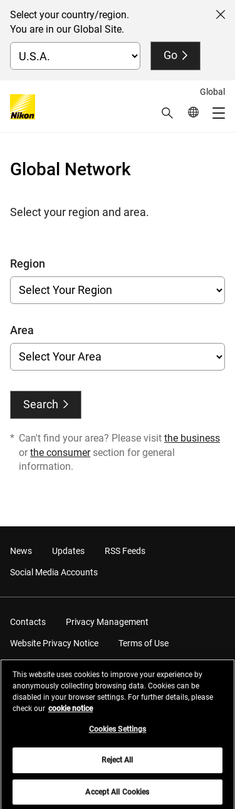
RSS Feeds (125, 551)
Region (27, 263)
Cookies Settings (118, 733)
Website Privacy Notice (54, 643)
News (21, 551)
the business (192, 438)
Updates (68, 551)
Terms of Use (143, 643)
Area (22, 330)
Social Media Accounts (54, 572)
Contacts (28, 622)
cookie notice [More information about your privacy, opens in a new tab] (70, 712)
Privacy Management (107, 622)
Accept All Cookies (117, 795)
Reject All (117, 764)
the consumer (60, 453)
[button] (167, 113)
